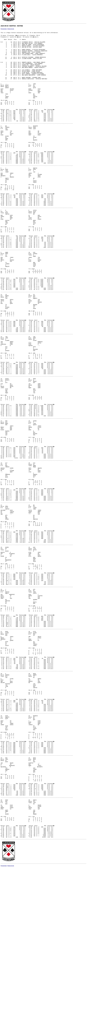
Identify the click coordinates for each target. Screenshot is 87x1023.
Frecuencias (4, 28)
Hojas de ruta (10, 28)
